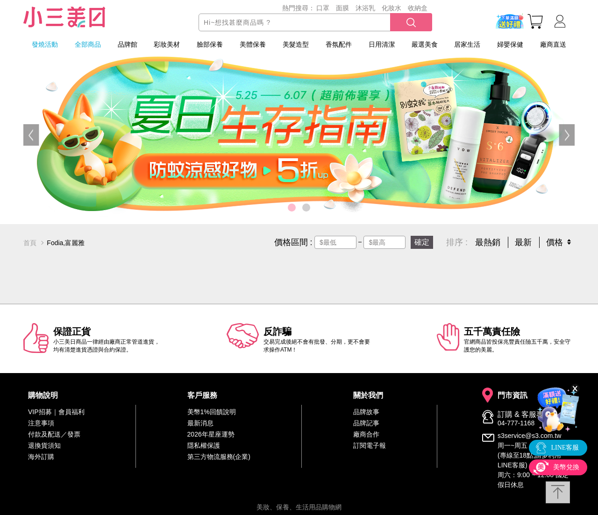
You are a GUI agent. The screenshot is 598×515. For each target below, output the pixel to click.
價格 (554, 242)
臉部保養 (210, 44)
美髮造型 (296, 44)
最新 (523, 242)
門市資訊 (512, 395)
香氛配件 (339, 44)
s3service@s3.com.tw (529, 435)
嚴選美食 (425, 44)
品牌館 (127, 44)
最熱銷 (487, 242)
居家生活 (467, 44)
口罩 (322, 8)
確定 (421, 242)
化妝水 (391, 8)
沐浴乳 (365, 8)
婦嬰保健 (510, 44)
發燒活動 (45, 44)
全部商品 (88, 44)
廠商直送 (553, 44)
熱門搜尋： (298, 8)
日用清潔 (382, 44)
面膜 (342, 8)
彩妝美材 (167, 44)
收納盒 (417, 8)
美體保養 (253, 44)
